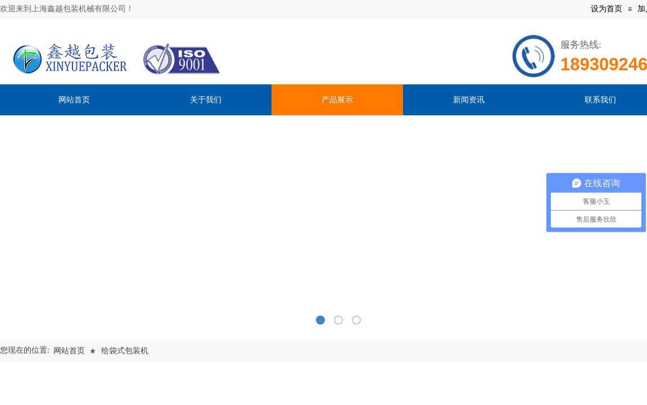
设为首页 (606, 8)
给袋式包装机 (124, 350)
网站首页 (69, 350)
